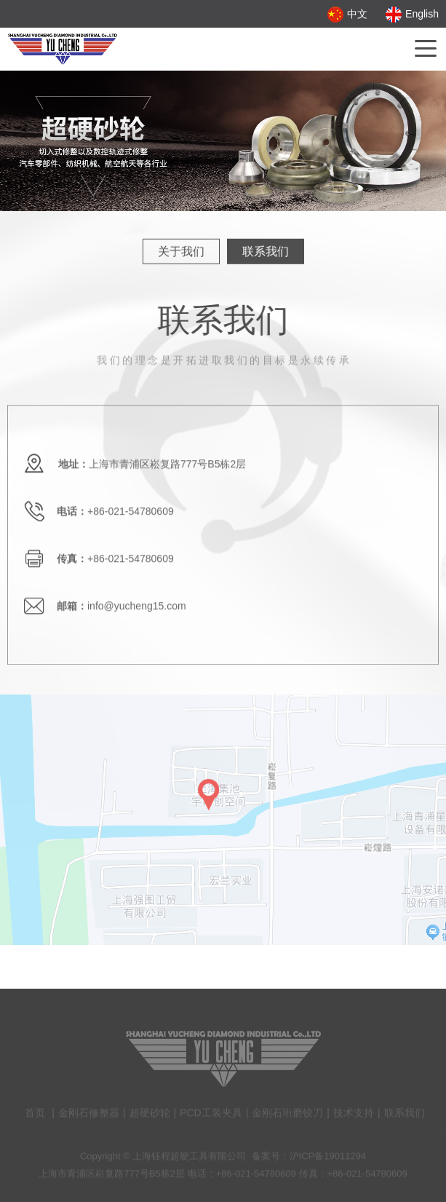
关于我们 (181, 251)
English (412, 14)
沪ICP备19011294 (328, 1159)
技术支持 (353, 1116)
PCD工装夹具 (211, 1116)
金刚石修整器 (88, 1116)
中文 (347, 14)
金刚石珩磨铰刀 (287, 1116)
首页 (35, 1116)
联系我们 (265, 251)
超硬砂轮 (150, 1116)
